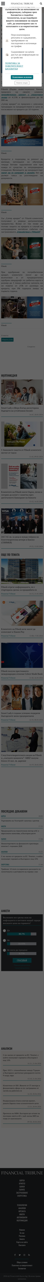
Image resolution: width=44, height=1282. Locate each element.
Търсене (41, 3)
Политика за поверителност (14, 64)
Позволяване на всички (22, 77)
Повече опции (22, 83)
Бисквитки (11, 69)
